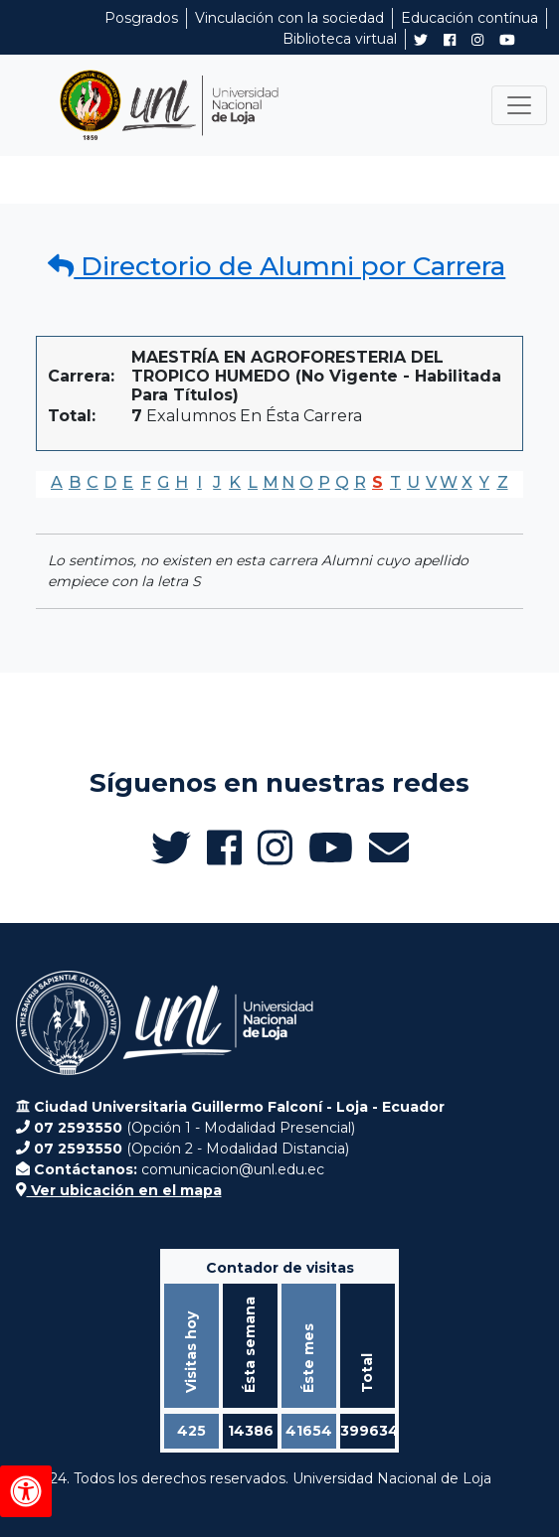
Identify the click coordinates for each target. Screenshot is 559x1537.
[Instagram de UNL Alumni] (477, 40)
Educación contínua (469, 18)
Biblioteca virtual (339, 39)
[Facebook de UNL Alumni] (450, 40)
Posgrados (141, 18)
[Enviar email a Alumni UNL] (389, 847)
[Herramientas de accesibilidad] (26, 1491)
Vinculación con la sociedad (289, 18)
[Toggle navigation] (519, 105)
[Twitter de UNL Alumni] (421, 42)
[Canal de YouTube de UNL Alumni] (507, 40)
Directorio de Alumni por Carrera (276, 266)
